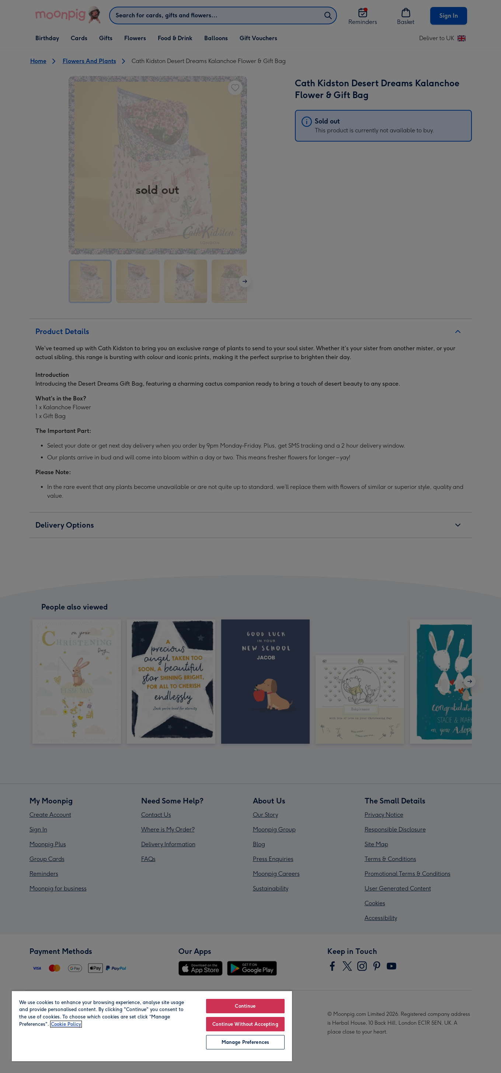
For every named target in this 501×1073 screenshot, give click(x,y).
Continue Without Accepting (245, 1024)
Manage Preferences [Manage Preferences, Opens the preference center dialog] (245, 1042)
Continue (245, 1006)
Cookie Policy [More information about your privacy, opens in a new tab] (66, 1024)
